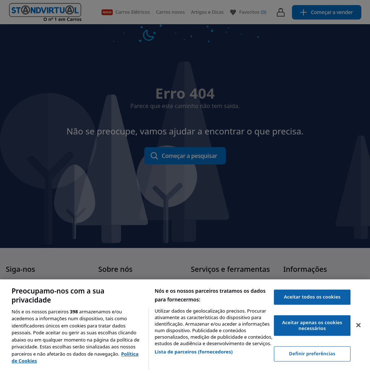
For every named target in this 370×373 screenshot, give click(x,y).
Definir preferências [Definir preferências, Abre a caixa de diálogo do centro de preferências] (312, 354)
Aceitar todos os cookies (312, 297)
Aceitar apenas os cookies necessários (312, 325)
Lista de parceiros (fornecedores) (194, 351)
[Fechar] (358, 325)
